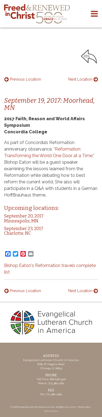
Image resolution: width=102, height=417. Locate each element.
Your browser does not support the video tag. (51, 40)
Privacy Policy (84, 407)
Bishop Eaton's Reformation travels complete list (50, 269)
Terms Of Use (51, 411)
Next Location (83, 79)
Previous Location (22, 79)
